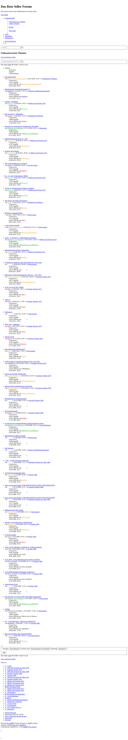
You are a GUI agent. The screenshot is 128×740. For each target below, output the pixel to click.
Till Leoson (11, 512)
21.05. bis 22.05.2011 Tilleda (14, 287)
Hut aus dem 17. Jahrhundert (14, 114)
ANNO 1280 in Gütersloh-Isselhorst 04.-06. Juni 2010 (22, 361)
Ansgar (10, 635)
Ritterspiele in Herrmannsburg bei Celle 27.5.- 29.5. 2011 (23, 275)
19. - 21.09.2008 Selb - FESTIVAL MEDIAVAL (20, 621)
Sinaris (10, 264)
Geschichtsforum (45, 425)
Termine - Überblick (11, 102)
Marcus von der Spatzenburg (17, 79)
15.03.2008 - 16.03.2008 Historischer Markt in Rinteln (22, 559)
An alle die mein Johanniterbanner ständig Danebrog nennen (24, 423)
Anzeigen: (11, 649)
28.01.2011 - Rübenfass (12, 324)
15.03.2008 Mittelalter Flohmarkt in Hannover (20, 572)
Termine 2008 (32, 475)
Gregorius (11, 140)
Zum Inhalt (4, 15)
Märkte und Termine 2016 (37, 103)
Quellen (7, 609)
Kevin (10, 338)
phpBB (11, 723)
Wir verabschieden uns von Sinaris (16, 163)
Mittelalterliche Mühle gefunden (15, 436)
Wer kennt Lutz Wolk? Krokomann (16, 201)
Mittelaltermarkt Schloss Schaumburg (17, 250)
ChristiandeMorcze (14, 277)
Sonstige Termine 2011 (43, 277)
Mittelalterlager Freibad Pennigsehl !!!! (17, 89)
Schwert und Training (12, 151)
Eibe (10, 215)
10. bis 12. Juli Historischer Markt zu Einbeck (19, 188)
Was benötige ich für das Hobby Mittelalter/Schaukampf (23, 597)
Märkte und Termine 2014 (48, 239)
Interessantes (32, 215)
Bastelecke (43, 128)
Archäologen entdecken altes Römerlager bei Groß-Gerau (23, 262)
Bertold (10, 103)
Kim (9, 351)
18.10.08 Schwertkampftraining (15, 473)
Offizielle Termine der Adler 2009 (39, 462)
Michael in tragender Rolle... (14, 213)
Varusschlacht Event (11, 584)
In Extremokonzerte (11, 411)
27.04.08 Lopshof (10, 535)
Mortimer (11, 524)
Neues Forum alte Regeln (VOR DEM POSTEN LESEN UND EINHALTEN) (30, 485)
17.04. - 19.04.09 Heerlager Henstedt (16, 460)
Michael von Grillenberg (15, 128)
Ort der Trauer (33, 165)
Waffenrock (8, 312)
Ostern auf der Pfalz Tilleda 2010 (15, 374)
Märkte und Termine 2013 (36, 252)
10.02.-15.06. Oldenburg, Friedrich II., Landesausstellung (23, 547)
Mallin (10, 202)
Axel (9, 301)
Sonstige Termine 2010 (35, 338)
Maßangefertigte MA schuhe (14, 510)
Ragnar (10, 314)
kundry (10, 413)
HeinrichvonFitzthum (15, 227)
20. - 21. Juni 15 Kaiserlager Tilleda (16, 176)
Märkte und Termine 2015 (38, 140)
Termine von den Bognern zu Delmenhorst (18, 522)
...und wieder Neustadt (12, 225)
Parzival (10, 91)
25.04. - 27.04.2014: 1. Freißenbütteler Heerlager (20, 238)
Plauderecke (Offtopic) (49, 79)
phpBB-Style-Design (29, 727)
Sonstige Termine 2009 (36, 400)
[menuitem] (17, 22)
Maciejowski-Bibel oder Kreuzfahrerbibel (18, 634)
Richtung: (59, 649)
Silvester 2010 (9, 337)
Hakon (10, 165)
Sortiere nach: (36, 649)
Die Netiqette (9, 448)
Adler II (7, 300)
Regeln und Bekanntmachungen (39, 91)
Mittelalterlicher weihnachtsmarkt (15, 399)
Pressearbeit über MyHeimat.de (15, 349)
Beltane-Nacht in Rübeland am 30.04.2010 (18, 386)
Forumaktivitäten (10, 77)
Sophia (10, 116)
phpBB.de (23, 725)
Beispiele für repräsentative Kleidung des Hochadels (21, 126)
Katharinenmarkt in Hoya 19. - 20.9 (16, 139)
